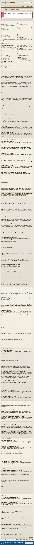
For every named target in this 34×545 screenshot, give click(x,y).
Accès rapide (2, 6)
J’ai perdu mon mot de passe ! (5, 29)
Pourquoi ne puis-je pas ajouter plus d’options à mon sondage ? (8, 51)
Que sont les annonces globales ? (5, 65)
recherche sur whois (20, 523)
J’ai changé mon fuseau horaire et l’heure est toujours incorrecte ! (8, 37)
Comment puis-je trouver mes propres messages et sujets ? (25, 46)
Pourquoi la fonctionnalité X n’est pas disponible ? (23, 59)
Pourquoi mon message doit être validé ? (6, 58)
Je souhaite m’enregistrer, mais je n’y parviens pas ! (8, 25)
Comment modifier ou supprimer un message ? (7, 48)
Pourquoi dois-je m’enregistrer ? (5, 23)
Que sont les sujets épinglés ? (5, 67)
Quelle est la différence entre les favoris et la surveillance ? (24, 49)
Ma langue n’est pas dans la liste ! (5, 38)
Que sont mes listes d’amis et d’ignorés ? (22, 38)
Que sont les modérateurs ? (20, 23)
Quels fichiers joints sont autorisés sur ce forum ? (23, 54)
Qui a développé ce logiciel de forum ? (22, 58)
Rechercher (3, 7)
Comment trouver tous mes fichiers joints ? (22, 55)
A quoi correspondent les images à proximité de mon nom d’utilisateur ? (8, 40)
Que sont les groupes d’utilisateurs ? (22, 24)
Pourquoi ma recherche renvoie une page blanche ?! (24, 44)
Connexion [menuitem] (30, 6)
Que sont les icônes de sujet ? (5, 68)
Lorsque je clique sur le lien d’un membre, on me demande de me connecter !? (8, 43)
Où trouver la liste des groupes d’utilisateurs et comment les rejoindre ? (24, 25)
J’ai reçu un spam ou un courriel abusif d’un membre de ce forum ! (24, 35)
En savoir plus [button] (3, 543)
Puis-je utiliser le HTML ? (4, 63)
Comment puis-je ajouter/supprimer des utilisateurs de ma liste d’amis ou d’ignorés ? (24, 39)
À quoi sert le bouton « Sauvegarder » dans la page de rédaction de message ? (8, 57)
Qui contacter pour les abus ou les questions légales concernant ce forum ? (24, 60)
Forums (5, 6)
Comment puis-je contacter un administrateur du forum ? (24, 61)
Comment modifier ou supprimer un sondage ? (7, 52)
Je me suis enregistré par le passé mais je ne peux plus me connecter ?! (9, 28)
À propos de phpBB (8, 512)
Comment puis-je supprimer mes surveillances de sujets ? (24, 51)
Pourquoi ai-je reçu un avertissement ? (6, 55)
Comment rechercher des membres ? (22, 45)
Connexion (7, 7)
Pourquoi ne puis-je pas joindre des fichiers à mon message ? (7, 54)
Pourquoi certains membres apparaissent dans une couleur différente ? (24, 28)
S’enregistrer (10, 7)
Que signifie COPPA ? (4, 24)
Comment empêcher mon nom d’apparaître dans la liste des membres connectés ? (8, 35)
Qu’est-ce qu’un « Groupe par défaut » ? (22, 29)
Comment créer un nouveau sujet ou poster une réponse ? (8, 47)
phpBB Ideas (9, 517)
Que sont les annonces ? (4, 66)
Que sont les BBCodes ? (4, 62)
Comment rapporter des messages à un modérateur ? (8, 56)
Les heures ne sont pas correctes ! (5, 36)
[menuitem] (23, 6)
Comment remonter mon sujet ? (5, 59)
